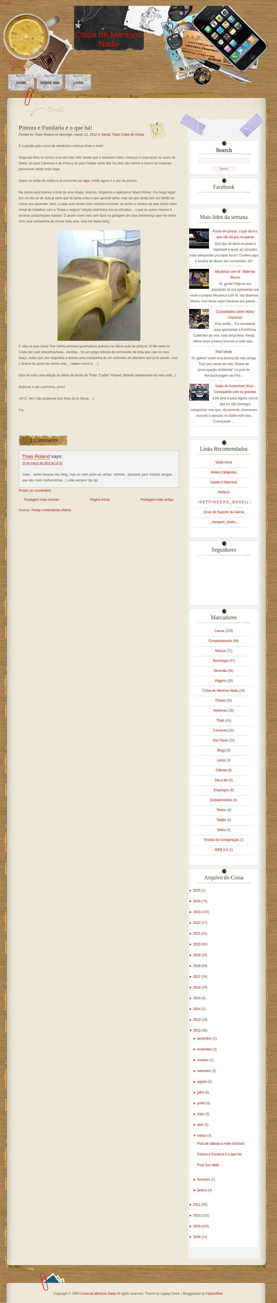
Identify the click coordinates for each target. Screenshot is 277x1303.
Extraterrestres (221, 800)
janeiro (202, 1190)
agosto (202, 1082)
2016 (197, 987)
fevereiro (204, 1179)
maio (201, 1114)
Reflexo (223, 492)
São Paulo (221, 740)
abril (200, 1125)
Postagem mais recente (41, 500)
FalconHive (214, 1294)
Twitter (221, 820)
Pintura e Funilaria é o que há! (55, 127)
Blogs (221, 750)
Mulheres (220, 710)
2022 (197, 923)
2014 (197, 1009)
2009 (197, 1226)
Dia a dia (222, 780)
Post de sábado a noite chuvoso (220, 1143)
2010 (197, 1215)
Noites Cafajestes (224, 472)
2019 (197, 955)
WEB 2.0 (222, 850)
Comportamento (220, 641)
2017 (197, 977)
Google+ (6, 3)
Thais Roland (36, 456)
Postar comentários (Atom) (51, 510)
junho (201, 1103)
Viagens (221, 681)
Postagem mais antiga (157, 500)
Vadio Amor (223, 462)
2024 (197, 901)
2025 (197, 890)
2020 (197, 944)
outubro (203, 1060)
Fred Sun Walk (208, 1165)
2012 (197, 1030)
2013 (197, 1020)
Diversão (221, 671)
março (202, 1135)
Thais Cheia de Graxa (128, 135)
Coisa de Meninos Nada (108, 39)
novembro (205, 1049)
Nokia (221, 830)
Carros (220, 631)
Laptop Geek (169, 1294)
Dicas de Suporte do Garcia (223, 512)
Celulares (220, 730)
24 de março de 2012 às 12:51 (42, 463)
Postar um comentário (35, 490)
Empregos (222, 790)
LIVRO (78, 83)
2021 (197, 933)
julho (201, 1092)
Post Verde (224, 352)
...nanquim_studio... (223, 522)
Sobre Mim (49, 83)
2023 (197, 912)
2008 (197, 1237)
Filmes (220, 700)
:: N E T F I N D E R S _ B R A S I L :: (224, 502)
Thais (220, 720)
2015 (197, 998)
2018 (197, 966)
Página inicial (100, 500)
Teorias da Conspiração (221, 840)
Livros (221, 760)
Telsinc (221, 810)
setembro (204, 1071)
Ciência (222, 770)
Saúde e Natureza (223, 482)
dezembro (205, 1038)
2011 (197, 1205)
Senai (105, 135)
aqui (86, 181)
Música (220, 651)
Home (22, 83)
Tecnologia (220, 661)
